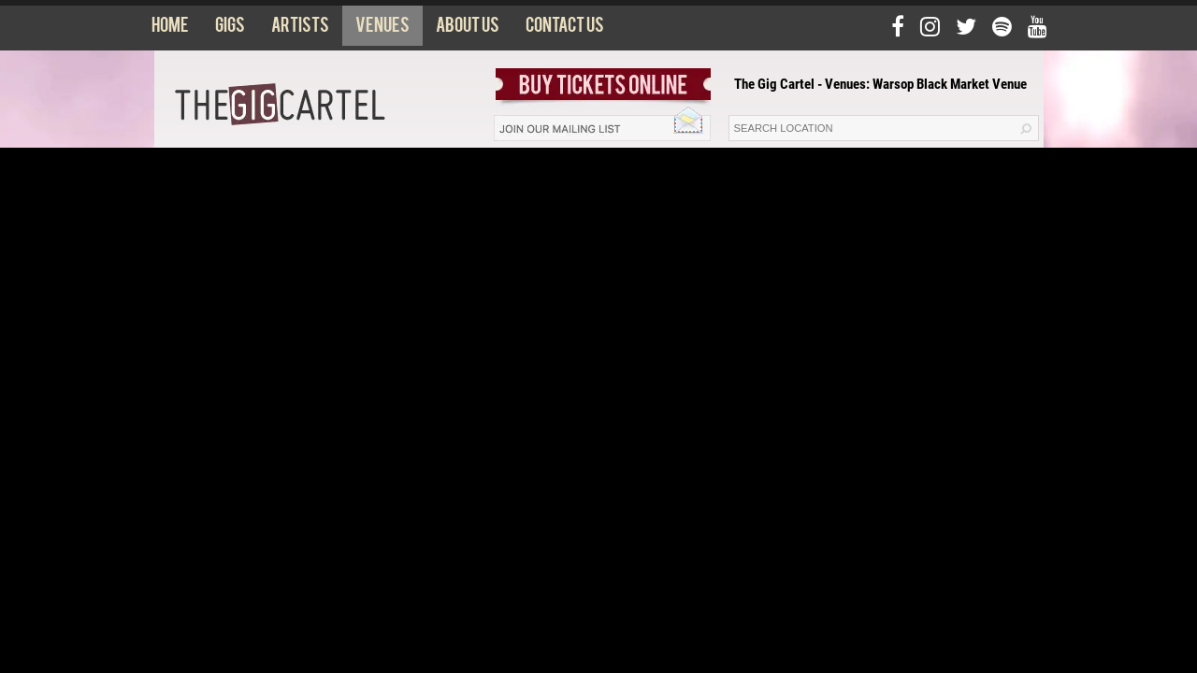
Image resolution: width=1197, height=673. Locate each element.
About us (467, 29)
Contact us (565, 29)
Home (170, 29)
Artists (300, 29)
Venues (382, 29)
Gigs (230, 29)
